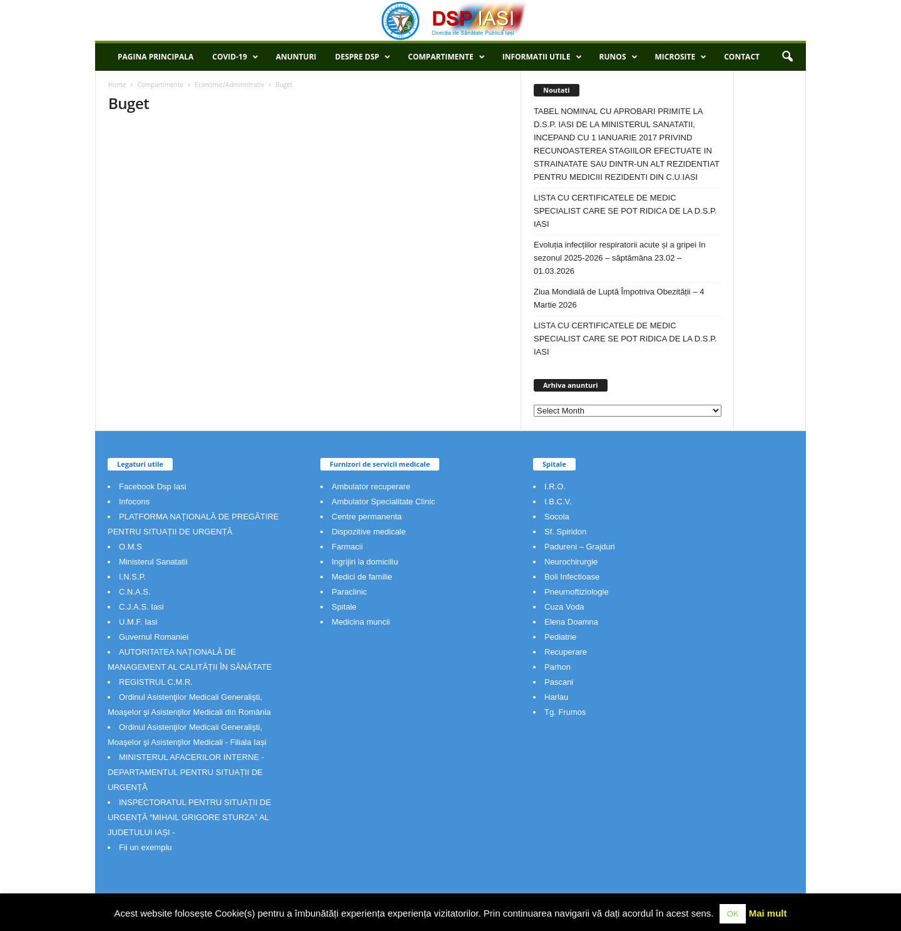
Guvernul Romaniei (153, 637)
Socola (556, 516)
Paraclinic (349, 591)
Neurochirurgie (571, 561)
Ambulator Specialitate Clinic (383, 501)
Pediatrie (560, 637)
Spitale (344, 606)
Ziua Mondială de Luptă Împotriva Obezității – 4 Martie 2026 (619, 298)
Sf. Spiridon (565, 531)
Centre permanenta (367, 516)
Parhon (557, 667)
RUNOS (618, 57)
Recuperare (565, 652)
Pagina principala (155, 56)
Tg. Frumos (565, 712)
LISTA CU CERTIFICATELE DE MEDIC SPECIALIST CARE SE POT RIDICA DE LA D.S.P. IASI (625, 211)
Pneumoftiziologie (576, 591)
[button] (787, 57)
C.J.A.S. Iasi (141, 606)
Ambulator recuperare (371, 486)
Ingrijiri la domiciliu (365, 561)
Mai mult (768, 913)
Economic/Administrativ (229, 84)
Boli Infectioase (571, 576)
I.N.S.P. (132, 576)
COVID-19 (235, 57)
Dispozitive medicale (369, 531)
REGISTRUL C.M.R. (156, 682)
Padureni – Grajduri (579, 546)
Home (117, 84)
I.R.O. (555, 486)
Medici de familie (362, 576)
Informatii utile (542, 57)
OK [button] (733, 913)
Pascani (558, 682)
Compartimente (446, 57)
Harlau (556, 697)
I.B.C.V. (558, 501)
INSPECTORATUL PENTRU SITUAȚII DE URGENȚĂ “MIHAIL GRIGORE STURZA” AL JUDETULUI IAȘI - (189, 817)
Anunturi (296, 56)
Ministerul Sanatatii (153, 561)
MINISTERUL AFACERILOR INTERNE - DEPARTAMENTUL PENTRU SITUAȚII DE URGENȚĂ (186, 772)
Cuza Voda (564, 606)
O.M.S (130, 546)
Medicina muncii (361, 622)
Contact (742, 56)
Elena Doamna (571, 622)
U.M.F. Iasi (138, 622)
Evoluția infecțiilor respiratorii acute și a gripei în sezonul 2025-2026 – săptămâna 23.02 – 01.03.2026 (620, 258)
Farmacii (347, 546)
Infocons (134, 501)
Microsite (681, 57)
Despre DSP (363, 57)
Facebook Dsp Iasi (152, 486)
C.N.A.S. (135, 591)
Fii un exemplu (145, 847)
